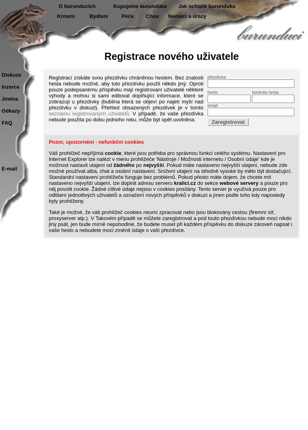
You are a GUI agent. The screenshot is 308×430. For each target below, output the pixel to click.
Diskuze (11, 75)
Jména (10, 99)
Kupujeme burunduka (140, 6)
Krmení (66, 16)
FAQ (7, 123)
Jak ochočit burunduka (206, 6)
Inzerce (11, 87)
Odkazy (11, 111)
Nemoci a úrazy (187, 16)
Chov (152, 16)
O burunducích (77, 6)
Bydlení (99, 16)
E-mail (9, 169)
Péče (128, 16)
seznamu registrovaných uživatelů (89, 114)
